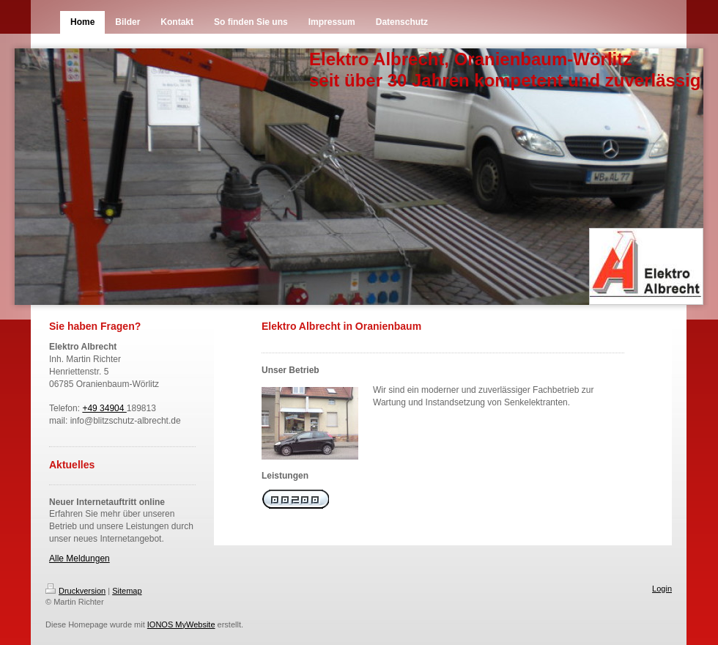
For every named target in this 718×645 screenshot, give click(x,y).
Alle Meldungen (79, 558)
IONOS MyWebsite (181, 624)
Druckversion (75, 590)
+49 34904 (104, 408)
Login (662, 588)
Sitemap (126, 590)
